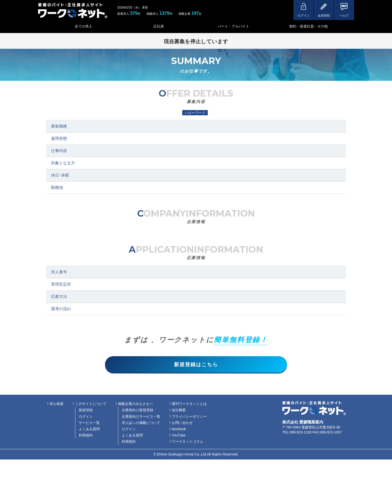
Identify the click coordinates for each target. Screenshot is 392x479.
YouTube (179, 436)
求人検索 (57, 405)
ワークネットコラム (187, 443)
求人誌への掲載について (141, 424)
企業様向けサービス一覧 (141, 417)
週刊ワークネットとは (189, 405)
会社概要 (179, 411)
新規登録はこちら (196, 365)
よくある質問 (89, 430)
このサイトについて (90, 405)
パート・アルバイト (233, 26)
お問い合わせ (182, 424)
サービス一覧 (89, 424)
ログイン (86, 417)
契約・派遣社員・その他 (308, 26)
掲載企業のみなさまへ (135, 405)
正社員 (158, 26)
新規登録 (86, 411)
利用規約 (86, 436)
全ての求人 (83, 26)
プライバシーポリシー (189, 417)
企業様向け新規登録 (137, 411)
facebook (179, 430)
